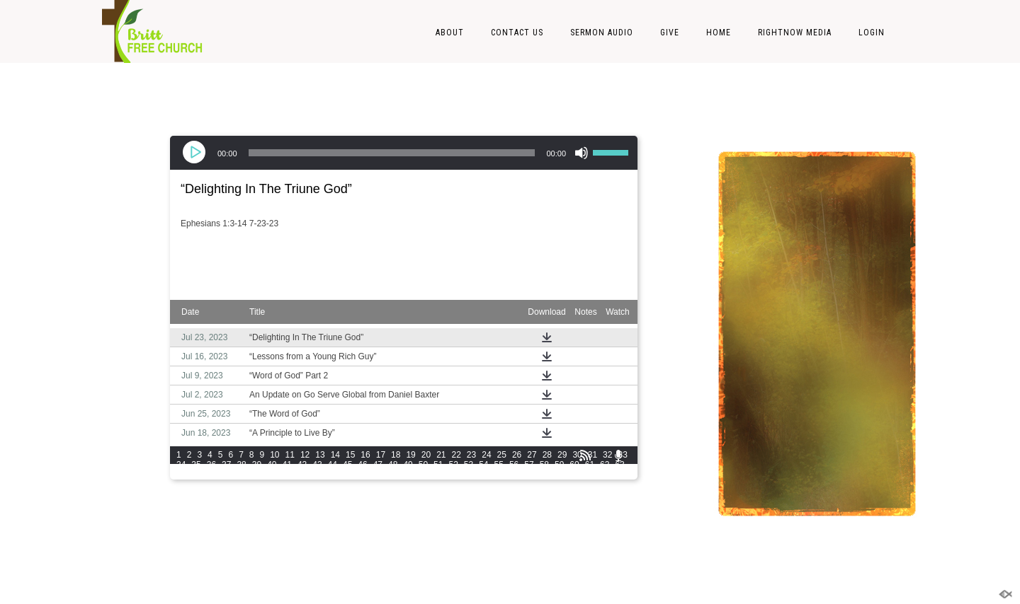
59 (559, 465)
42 (302, 465)
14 (335, 455)
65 (195, 475)
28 (547, 455)
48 (392, 465)
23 (471, 455)
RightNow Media (795, 32)
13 (319, 455)
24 (486, 455)
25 (501, 455)
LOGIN (871, 32)
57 (528, 465)
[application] (404, 153)
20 (426, 455)
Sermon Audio (601, 32)
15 (350, 455)
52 (453, 465)
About (450, 32)
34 (181, 465)
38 (241, 465)
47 (377, 465)
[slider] (392, 152)
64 (181, 475)
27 (531, 455)
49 (407, 465)
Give (669, 32)
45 (347, 465)
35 (195, 465)
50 (423, 465)
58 (544, 465)
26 (516, 455)
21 (441, 455)
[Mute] (581, 153)
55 (499, 465)
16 (365, 455)
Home (718, 32)
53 (468, 465)
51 (438, 465)
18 (395, 455)
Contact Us (517, 32)
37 (226, 465)
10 (274, 455)
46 (362, 465)
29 (562, 455)
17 (380, 455)
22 (456, 455)
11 (290, 455)
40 (271, 465)
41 (287, 465)
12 (305, 455)
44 (332, 465)
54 (483, 465)
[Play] (195, 153)
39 (256, 465)
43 (317, 465)
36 (211, 465)
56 (513, 465)
